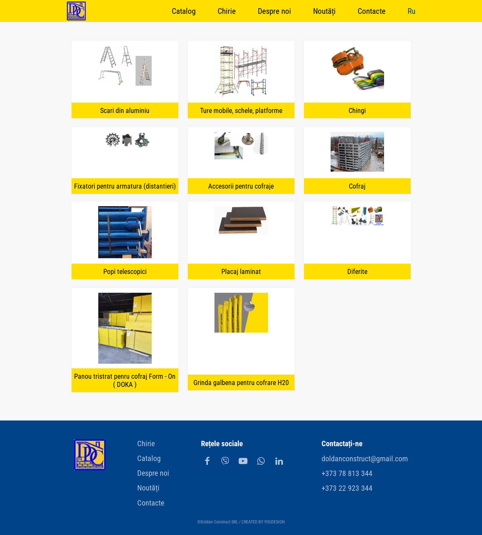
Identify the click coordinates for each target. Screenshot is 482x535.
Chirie (227, 10)
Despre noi (274, 10)
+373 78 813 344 (347, 473)
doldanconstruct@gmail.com (365, 458)
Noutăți (324, 10)
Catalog (184, 10)
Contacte (372, 10)
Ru (411, 10)
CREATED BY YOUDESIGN (263, 522)
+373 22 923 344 (347, 488)
